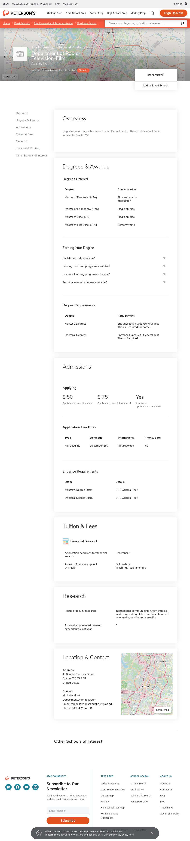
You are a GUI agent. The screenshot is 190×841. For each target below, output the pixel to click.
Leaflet (147, 30)
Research (21, 141)
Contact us (70, 4)
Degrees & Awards (27, 120)
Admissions (23, 127)
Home (6, 23)
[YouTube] (26, 787)
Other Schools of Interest (31, 156)
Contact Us (166, 789)
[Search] (152, 13)
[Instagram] (35, 787)
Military (105, 801)
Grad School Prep (76, 13)
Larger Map (10, 76)
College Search (138, 783)
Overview (22, 113)
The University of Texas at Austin (53, 23)
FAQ (57, 4)
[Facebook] (17, 787)
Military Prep (138, 13)
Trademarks (166, 807)
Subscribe (68, 820)
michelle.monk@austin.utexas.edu (92, 704)
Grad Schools (22, 23)
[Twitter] (8, 787)
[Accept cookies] (150, 833)
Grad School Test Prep (113, 789)
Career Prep (96, 13)
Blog (6, 4)
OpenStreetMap (166, 30)
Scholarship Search (140, 795)
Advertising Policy (170, 813)
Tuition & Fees (25, 134)
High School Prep (117, 13)
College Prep (54, 13)
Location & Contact (28, 148)
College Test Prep (110, 783)
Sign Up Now (173, 13)
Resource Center (139, 801)
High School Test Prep (113, 807)
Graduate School (86, 23)
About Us (165, 783)
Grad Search (137, 789)
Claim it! (83, 70)
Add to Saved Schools (156, 85)
